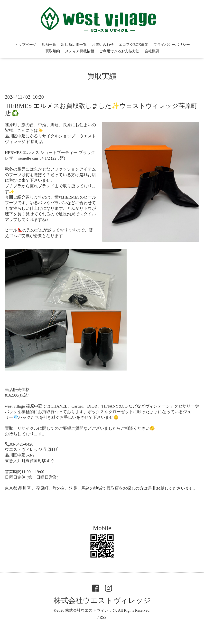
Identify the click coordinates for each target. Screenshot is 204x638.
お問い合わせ (103, 45)
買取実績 (102, 76)
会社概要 (152, 51)
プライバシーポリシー (171, 45)
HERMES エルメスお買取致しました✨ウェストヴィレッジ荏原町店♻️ (101, 109)
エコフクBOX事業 (133, 45)
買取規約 (52, 51)
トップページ (26, 45)
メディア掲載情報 (79, 51)
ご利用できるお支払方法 (119, 51)
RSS (103, 617)
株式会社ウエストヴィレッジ (102, 600)
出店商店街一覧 (74, 45)
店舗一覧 (49, 45)
